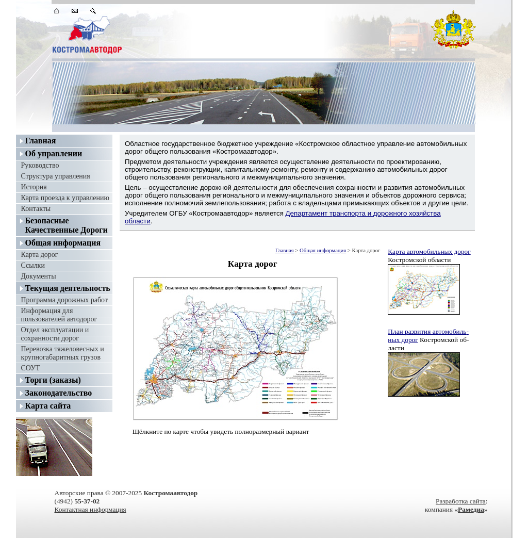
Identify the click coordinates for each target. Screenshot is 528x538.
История (34, 187)
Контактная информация (90, 509)
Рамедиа (471, 509)
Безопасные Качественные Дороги (66, 225)
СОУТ (30, 368)
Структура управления (55, 176)
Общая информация (63, 242)
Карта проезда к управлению (65, 198)
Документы (38, 276)
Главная (40, 140)
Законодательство (58, 392)
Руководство (40, 165)
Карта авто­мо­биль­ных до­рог (429, 251)
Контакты (36, 209)
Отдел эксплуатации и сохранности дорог (55, 334)
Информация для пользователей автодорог (59, 315)
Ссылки (33, 265)
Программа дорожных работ (64, 300)
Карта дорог (39, 254)
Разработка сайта (461, 501)
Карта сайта (48, 405)
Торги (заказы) (53, 380)
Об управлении (53, 153)
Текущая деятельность (67, 288)
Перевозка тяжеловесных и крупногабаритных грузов (62, 353)
